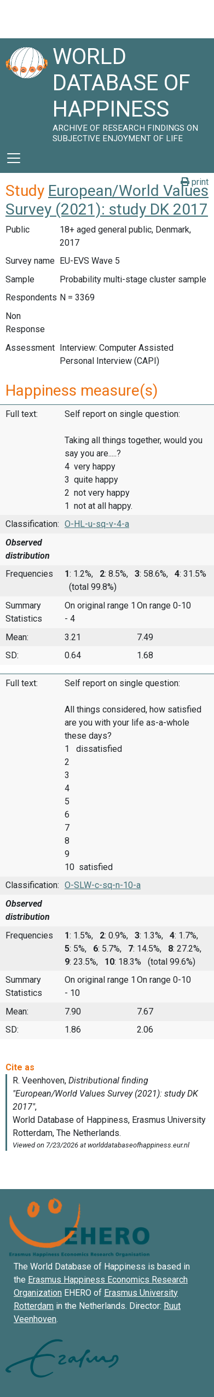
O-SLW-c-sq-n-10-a (103, 885)
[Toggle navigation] (13, 158)
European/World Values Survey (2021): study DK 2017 (107, 200)
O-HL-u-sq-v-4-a (97, 524)
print (195, 182)
